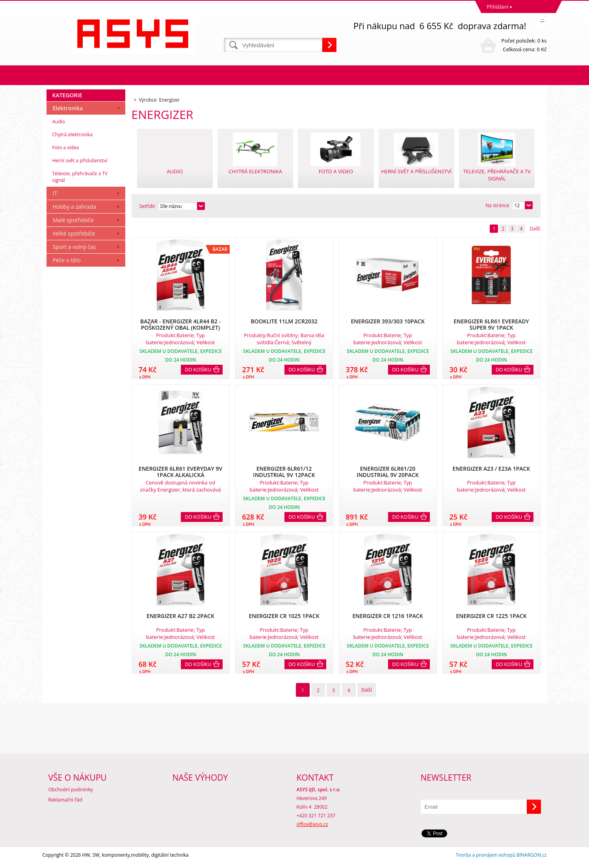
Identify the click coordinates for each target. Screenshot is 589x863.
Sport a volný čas (74, 247)
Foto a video (65, 147)
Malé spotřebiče (73, 220)
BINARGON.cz (532, 855)
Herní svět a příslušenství (80, 160)
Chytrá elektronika (72, 134)
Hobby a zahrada (75, 206)
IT (55, 193)
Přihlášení (498, 7)
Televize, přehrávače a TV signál (80, 177)
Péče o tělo (67, 260)
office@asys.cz (312, 824)
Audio (58, 121)
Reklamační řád (65, 799)
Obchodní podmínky (70, 789)
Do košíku (198, 370)
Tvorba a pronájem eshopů (485, 855)
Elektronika (68, 108)
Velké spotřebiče (74, 233)
